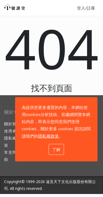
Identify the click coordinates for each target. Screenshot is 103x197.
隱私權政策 (48, 136)
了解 (56, 149)
